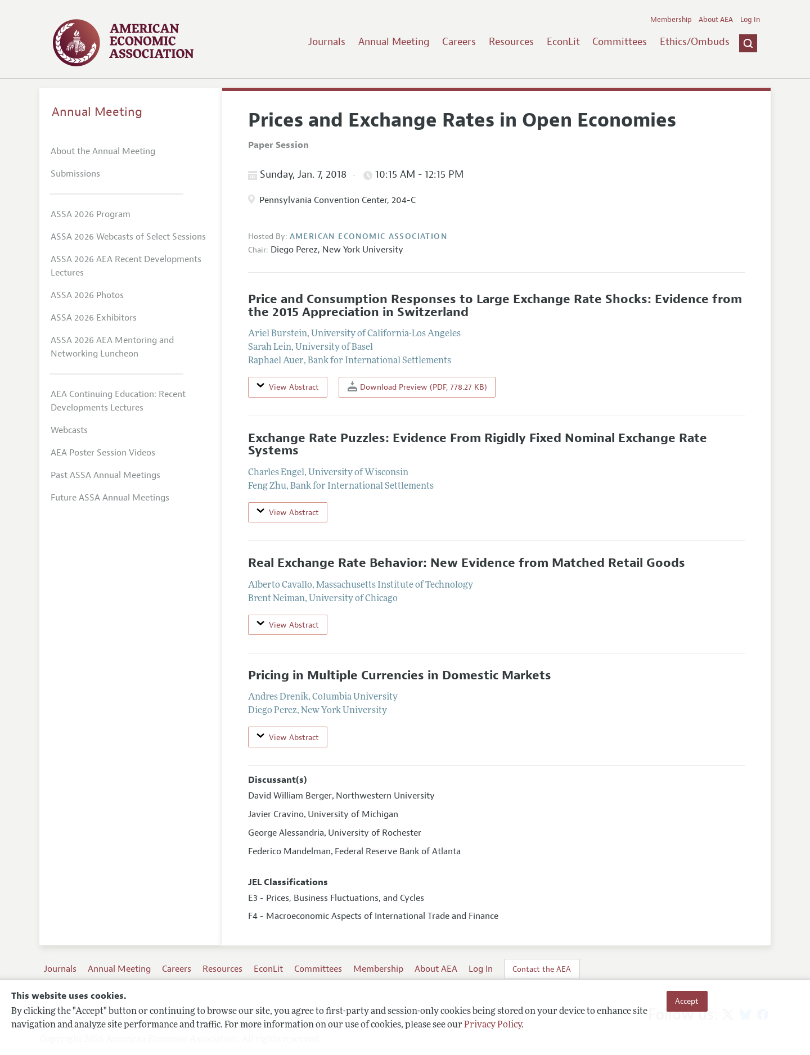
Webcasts (69, 430)
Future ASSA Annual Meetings (110, 497)
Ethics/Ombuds (695, 41)
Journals (326, 41)
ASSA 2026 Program (90, 214)
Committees (619, 41)
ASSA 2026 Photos (87, 295)
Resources (511, 41)
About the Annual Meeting (103, 151)
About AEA (716, 19)
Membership (671, 19)
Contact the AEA (541, 969)
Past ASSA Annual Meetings (105, 475)
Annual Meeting (394, 41)
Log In (750, 19)
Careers (459, 41)
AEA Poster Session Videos (103, 452)
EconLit (563, 41)
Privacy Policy (492, 1025)
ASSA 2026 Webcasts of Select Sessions (128, 236)
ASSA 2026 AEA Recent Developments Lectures (126, 266)
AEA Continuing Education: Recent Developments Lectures (118, 401)
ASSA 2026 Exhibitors (94, 317)
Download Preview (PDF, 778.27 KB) (417, 386)
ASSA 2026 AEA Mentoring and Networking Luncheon (112, 347)
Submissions (75, 173)
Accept (687, 1001)
